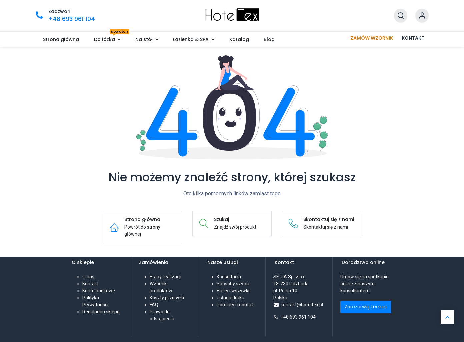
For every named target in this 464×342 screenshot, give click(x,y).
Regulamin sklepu (101, 311)
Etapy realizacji (165, 276)
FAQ (154, 304)
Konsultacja (229, 276)
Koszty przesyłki (167, 297)
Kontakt (90, 283)
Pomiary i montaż (235, 304)
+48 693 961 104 (298, 317)
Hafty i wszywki (233, 290)
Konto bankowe (98, 290)
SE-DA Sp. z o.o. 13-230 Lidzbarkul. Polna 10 (290, 283)
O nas (88, 276)
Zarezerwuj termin (366, 306)
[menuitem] (61, 39)
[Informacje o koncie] (422, 16)
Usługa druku (230, 297)
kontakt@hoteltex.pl (302, 304)
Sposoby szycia (233, 283)
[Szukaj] (400, 16)
